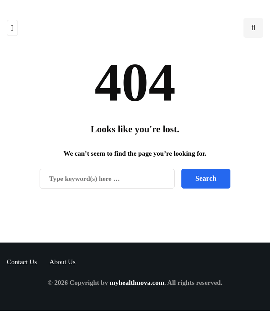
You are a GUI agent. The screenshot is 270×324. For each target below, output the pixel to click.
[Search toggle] (253, 28)
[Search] (107, 179)
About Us (63, 262)
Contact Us (22, 262)
